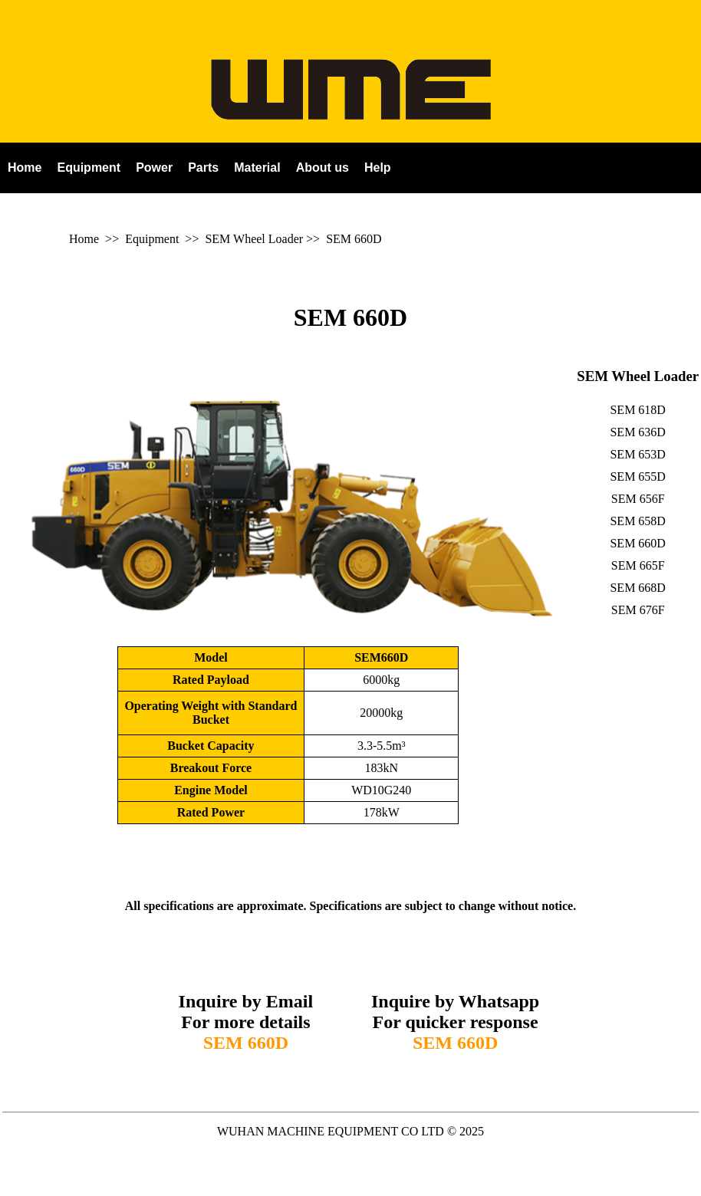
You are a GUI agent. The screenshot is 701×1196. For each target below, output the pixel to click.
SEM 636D (637, 432)
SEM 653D (637, 454)
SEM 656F (638, 498)
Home (84, 238)
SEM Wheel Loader (254, 238)
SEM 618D (637, 409)
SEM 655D (637, 476)
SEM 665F (638, 565)
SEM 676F (638, 609)
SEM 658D (637, 520)
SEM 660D (350, 317)
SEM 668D (637, 587)
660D (368, 238)
